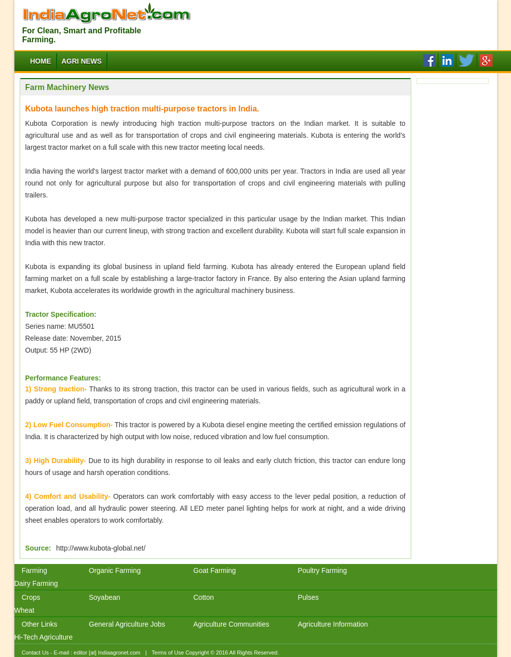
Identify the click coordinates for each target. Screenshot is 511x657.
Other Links (40, 624)
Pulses (308, 597)
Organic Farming (115, 570)
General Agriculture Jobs (127, 624)
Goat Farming (215, 570)
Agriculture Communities (232, 624)
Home (40, 61)
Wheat (24, 610)
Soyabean (104, 597)
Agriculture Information (333, 624)
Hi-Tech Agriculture (43, 637)
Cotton (204, 597)
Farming (34, 570)
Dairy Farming (36, 583)
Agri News (82, 61)
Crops (31, 597)
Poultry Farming (322, 570)
